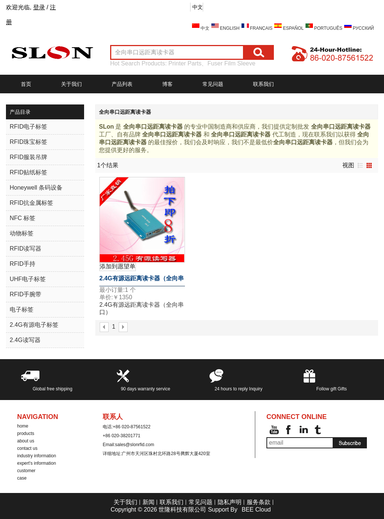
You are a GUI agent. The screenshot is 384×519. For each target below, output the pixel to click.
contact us (27, 448)
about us (25, 441)
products (25, 433)
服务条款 (259, 502)
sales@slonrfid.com (134, 444)
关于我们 (71, 84)
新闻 (148, 502)
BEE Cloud (256, 509)
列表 (360, 165)
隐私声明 (229, 502)
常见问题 (212, 84)
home (22, 426)
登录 (39, 7)
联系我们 (263, 84)
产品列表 (122, 84)
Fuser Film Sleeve (231, 63)
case (21, 478)
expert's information (36, 463)
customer (26, 470)
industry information (36, 455)
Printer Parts (185, 63)
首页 (26, 84)
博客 (167, 84)
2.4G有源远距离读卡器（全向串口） (141, 280)
